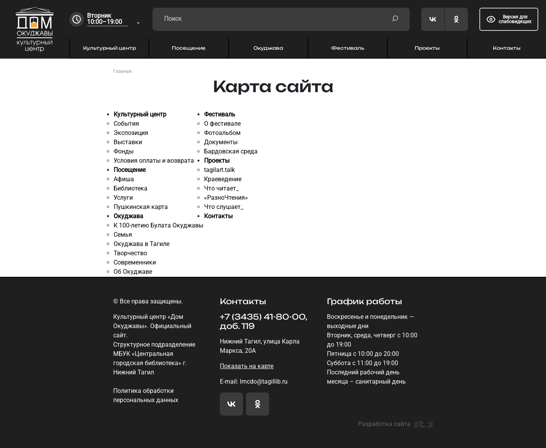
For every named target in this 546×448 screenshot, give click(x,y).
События (126, 123)
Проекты (427, 48)
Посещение (189, 48)
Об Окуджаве (133, 271)
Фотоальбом (222, 132)
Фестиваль (347, 48)
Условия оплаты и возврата (154, 160)
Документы (221, 142)
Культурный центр (109, 48)
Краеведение (222, 179)
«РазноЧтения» (226, 197)
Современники (135, 262)
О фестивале (222, 123)
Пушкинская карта (141, 207)
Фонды (124, 151)
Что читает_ (221, 188)
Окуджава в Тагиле (141, 244)
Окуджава (268, 48)
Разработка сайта (395, 424)
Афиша (124, 179)
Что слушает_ (223, 207)
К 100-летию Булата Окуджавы (158, 225)
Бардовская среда (231, 151)
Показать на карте (246, 366)
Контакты (507, 48)
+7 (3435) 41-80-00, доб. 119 (263, 321)
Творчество (130, 253)
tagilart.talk (219, 169)
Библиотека (130, 188)
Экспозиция (131, 132)
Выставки (128, 142)
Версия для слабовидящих (508, 19)
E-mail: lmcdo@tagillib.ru (254, 381)
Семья (123, 234)
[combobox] (114, 19)
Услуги (123, 197)
